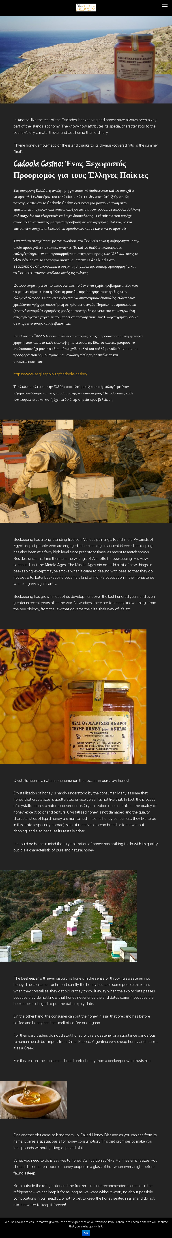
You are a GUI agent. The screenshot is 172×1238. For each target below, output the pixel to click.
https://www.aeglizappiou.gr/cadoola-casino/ (50, 374)
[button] (165, 6)
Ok (86, 1232)
